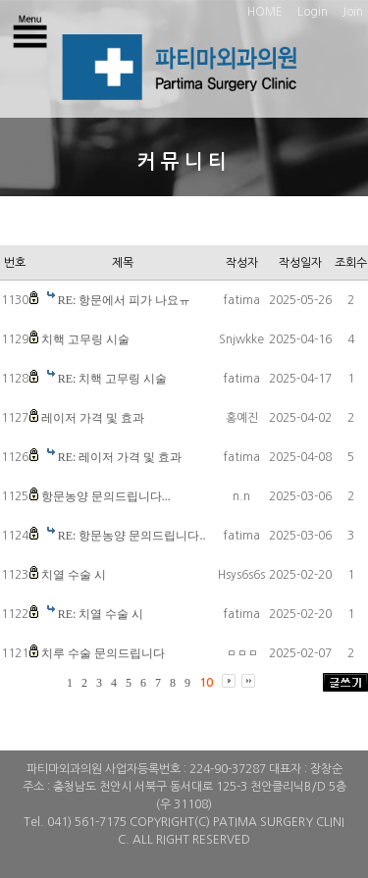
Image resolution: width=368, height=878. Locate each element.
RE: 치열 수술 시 (101, 614)
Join (352, 12)
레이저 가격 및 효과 (92, 418)
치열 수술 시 (73, 575)
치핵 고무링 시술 (85, 339)
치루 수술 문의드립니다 (103, 653)
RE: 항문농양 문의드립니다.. (132, 535)
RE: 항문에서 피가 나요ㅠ (124, 300)
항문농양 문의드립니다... (106, 496)
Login (312, 12)
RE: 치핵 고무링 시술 (113, 379)
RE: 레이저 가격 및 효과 (120, 457)
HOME (265, 12)
